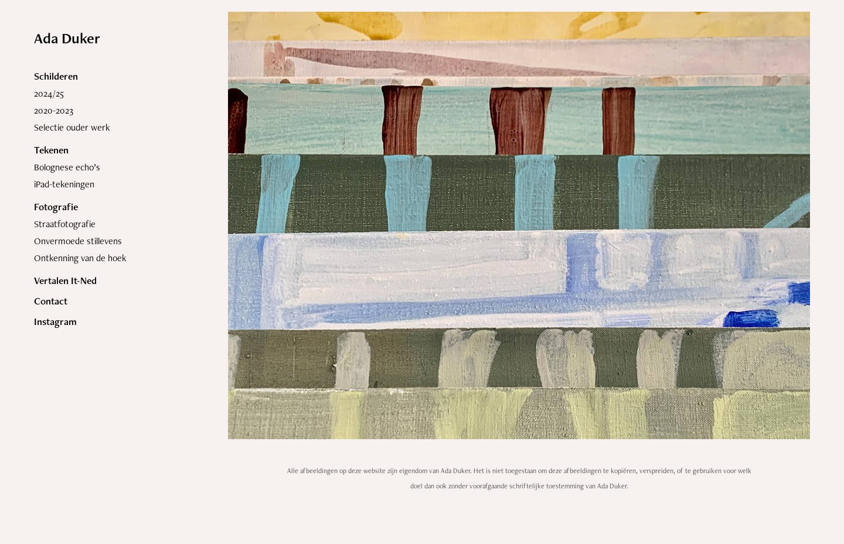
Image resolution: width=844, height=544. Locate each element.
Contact (50, 301)
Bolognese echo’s (67, 167)
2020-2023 (53, 110)
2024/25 (49, 93)
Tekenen (51, 149)
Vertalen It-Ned (65, 280)
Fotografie (56, 206)
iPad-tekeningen (64, 184)
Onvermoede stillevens (78, 241)
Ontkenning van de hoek (80, 258)
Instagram (55, 321)
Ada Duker (67, 38)
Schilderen (56, 76)
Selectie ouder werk (72, 127)
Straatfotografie (65, 224)
